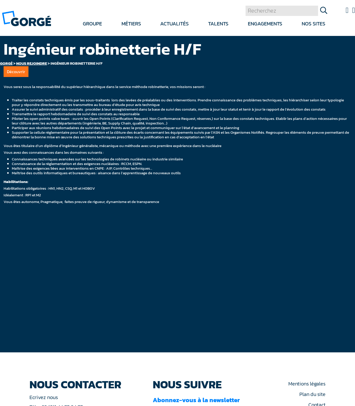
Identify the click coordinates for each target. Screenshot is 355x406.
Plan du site (312, 394)
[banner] (26, 18)
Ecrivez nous (44, 397)
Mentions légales (306, 384)
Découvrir (16, 72)
